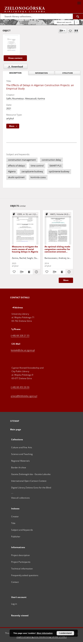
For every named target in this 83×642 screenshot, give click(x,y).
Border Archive (18, 467)
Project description (20, 555)
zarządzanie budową (32, 171)
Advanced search (64, 22)
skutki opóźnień (16, 177)
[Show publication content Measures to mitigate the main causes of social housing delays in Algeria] (29, 272)
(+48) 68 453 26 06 (20, 387)
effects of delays (16, 165)
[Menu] (79, 3)
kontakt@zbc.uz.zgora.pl (23, 350)
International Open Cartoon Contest (28, 480)
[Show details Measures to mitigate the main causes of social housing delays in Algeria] (36, 272)
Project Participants (20, 561)
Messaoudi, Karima (35, 98)
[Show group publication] (25, 214)
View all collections (20, 497)
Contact (15, 582)
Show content (15, 58)
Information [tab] (41, 73)
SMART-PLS (55, 165)
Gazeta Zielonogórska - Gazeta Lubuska (30, 474)
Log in (14, 603)
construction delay (51, 159)
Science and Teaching (22, 454)
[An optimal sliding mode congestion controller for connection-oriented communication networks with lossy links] (58, 228)
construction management (22, 159)
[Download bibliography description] (21, 272)
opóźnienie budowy (59, 171)
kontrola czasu (38, 177)
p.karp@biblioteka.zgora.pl (24, 395)
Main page (15, 429)
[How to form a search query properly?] (77, 22)
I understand (65, 633)
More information (45, 633)
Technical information (22, 568)
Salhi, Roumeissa (15, 98)
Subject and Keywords (22, 529)
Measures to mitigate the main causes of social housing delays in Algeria (25, 249)
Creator (15, 516)
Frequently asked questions (24, 575)
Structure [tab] (67, 73)
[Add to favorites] (70, 30)
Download (14, 66)
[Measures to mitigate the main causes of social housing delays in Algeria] (25, 228)
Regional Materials (20, 460)
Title (13, 523)
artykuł (10, 118)
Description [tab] (15, 73)
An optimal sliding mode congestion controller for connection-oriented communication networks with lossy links (58, 249)
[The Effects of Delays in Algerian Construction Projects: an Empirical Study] (11, 44)
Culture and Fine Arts (21, 447)
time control (37, 165)
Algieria (12, 171)
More (65, 280)
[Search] (78, 16)
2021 (8, 108)
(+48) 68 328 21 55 (20, 335)
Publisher (15, 536)
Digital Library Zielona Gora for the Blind (31, 487)
